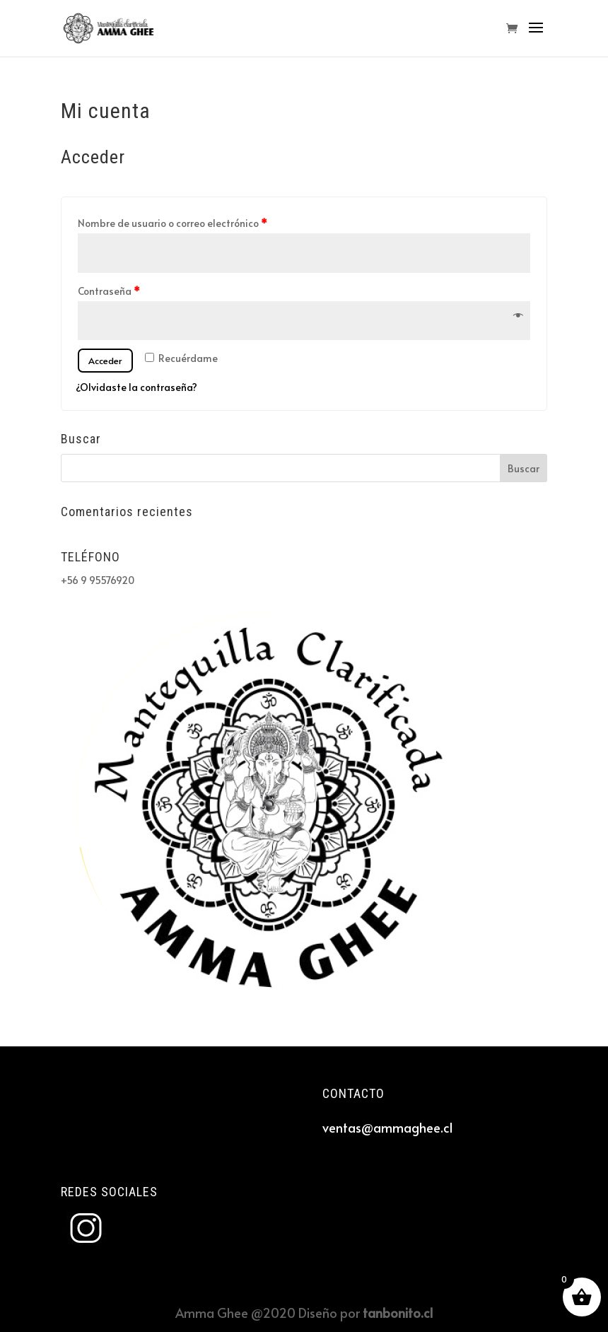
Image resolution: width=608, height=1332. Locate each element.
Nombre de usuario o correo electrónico (172, 223)
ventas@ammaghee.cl (387, 1127)
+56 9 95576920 (97, 580)
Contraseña (109, 291)
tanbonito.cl (398, 1312)
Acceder (105, 360)
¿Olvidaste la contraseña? (136, 387)
